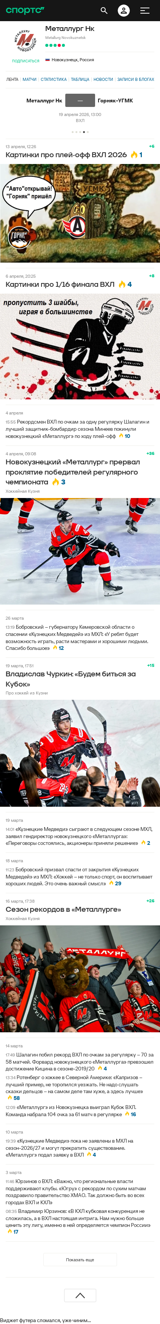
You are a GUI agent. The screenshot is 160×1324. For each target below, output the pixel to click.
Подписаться (25, 61)
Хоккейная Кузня (23, 491)
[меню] (145, 10)
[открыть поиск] (104, 11)
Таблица (80, 79)
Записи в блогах (135, 79)
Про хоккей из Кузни (27, 693)
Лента (12, 79)
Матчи (30, 79)
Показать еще (80, 1259)
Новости (103, 79)
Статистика (54, 79)
